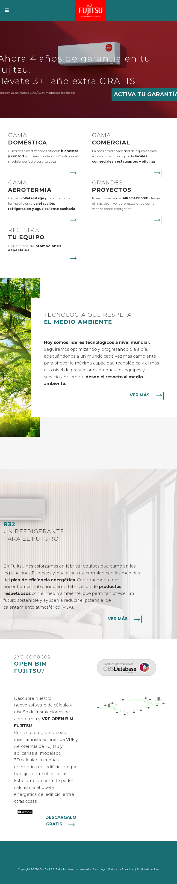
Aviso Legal (99, 869)
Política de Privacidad (121, 869)
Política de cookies (148, 869)
